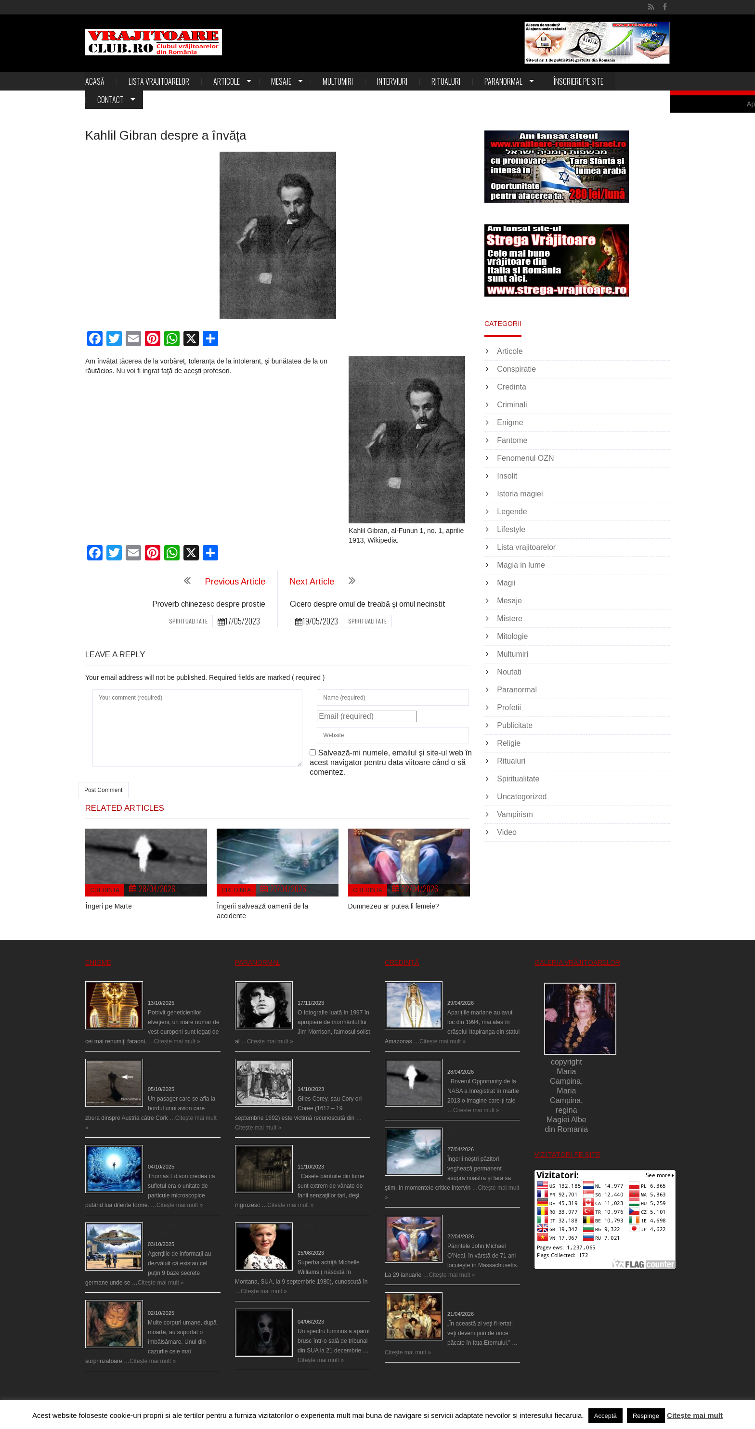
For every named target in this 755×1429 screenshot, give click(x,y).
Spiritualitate (188, 621)
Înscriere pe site (578, 81)
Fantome (512, 440)
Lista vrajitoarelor (159, 81)
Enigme (510, 422)
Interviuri (392, 81)
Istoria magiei (520, 494)
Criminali (512, 405)
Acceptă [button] (605, 1415)
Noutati (509, 672)
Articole (226, 81)
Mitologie (512, 636)
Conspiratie (516, 369)
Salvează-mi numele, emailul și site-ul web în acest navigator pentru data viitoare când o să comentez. (391, 762)
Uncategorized (522, 796)
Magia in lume (521, 565)
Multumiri (338, 81)
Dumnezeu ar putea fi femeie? (393, 906)
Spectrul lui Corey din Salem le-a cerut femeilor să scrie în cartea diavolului (333, 1071)
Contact (110, 99)
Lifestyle (511, 529)
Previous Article (235, 581)
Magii (506, 583)
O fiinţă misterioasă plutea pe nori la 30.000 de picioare (182, 1071)
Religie (509, 743)
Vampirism (515, 814)
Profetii (509, 707)
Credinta (104, 890)
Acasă (94, 81)
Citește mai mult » (177, 1041)
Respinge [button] (646, 1415)
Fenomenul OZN (525, 458)
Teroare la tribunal (321, 1312)
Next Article (312, 581)
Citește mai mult (695, 1415)
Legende (512, 511)
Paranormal (503, 81)
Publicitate (515, 725)
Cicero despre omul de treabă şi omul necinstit (367, 604)
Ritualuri (445, 81)
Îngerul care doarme (174, 1303)
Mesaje (281, 81)
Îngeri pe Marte (108, 906)
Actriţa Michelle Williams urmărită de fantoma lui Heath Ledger (330, 1234)
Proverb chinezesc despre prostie (208, 604)
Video (507, 832)
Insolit (507, 476)
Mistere (509, 618)
